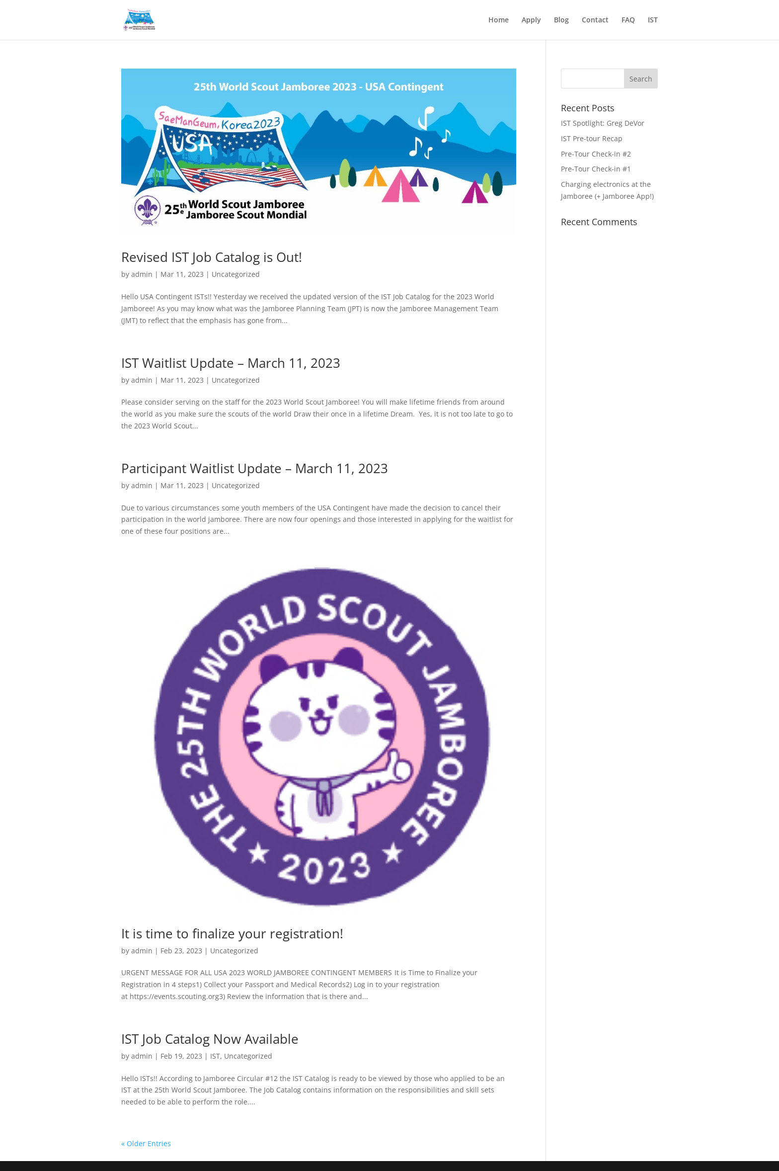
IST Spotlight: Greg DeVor (602, 123)
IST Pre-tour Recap (592, 138)
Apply (531, 20)
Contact (595, 20)
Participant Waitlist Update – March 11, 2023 (254, 468)
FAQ (628, 20)
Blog (561, 20)
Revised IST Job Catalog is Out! (211, 257)
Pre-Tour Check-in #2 (596, 154)
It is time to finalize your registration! (232, 933)
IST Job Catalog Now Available (210, 1039)
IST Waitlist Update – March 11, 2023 (230, 363)
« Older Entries (146, 1143)
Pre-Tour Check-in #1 (596, 168)
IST (653, 20)
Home (498, 20)
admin (142, 274)
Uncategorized (236, 274)
